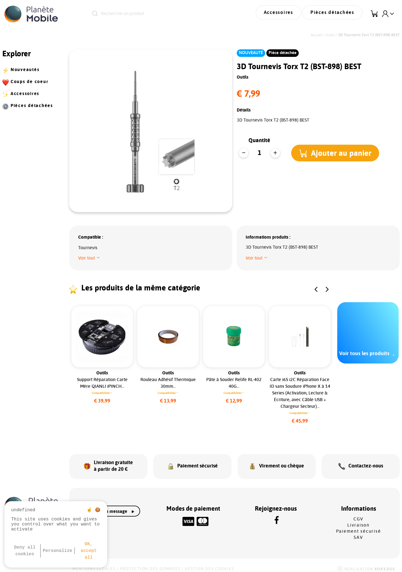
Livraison (358, 520)
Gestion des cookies (209, 564)
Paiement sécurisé (358, 526)
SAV (358, 532)
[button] (337, 153)
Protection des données (150, 564)
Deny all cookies (24, 551)
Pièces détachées (335, 14)
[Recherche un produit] (162, 14)
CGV (358, 514)
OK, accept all (89, 551)
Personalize (57, 550)
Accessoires (286, 14)
